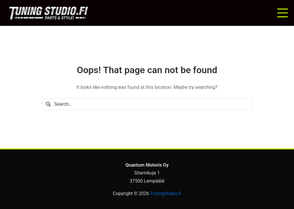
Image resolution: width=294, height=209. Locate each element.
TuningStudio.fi (165, 193)
